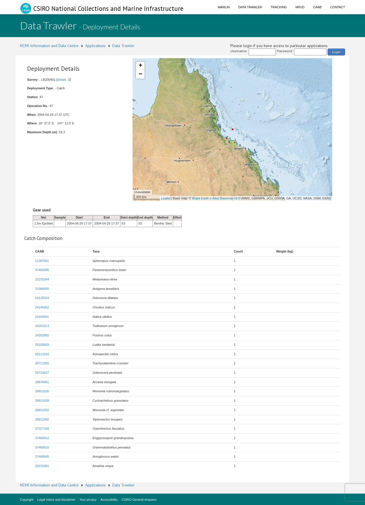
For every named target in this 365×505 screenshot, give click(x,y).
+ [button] (140, 66)
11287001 (42, 260)
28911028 (42, 400)
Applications (95, 45)
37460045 (42, 456)
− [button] (140, 74)
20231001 (42, 466)
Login (336, 52)
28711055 (42, 363)
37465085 (42, 270)
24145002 (42, 307)
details (61, 79)
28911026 (42, 391)
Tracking (279, 7)
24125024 (42, 298)
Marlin (224, 7)
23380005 (42, 288)
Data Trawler (250, 7)
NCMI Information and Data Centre (49, 45)
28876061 (42, 382)
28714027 (42, 372)
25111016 (42, 354)
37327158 (42, 428)
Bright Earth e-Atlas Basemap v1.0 (216, 198)
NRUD (300, 7)
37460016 (42, 447)
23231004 (42, 279)
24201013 (42, 326)
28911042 (42, 419)
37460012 (42, 438)
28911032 (42, 410)
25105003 (42, 344)
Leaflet (166, 198)
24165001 (42, 316)
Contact (337, 7)
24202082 (42, 335)
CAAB (317, 7)
